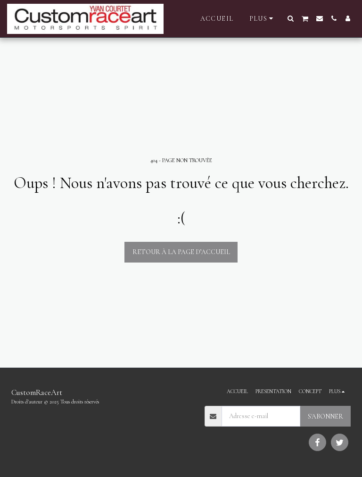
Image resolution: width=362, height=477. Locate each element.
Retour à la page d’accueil (181, 252)
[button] (290, 18)
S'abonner (325, 416)
